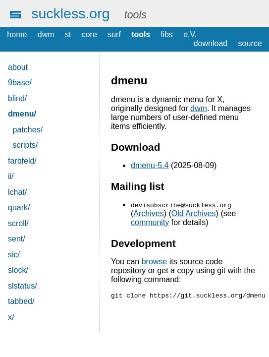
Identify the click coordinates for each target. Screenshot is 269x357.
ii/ (11, 176)
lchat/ (17, 192)
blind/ (17, 98)
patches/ (28, 129)
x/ (11, 317)
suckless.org (70, 13)
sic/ (14, 254)
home (17, 34)
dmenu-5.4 (150, 165)
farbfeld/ (22, 161)
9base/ (20, 82)
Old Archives (193, 213)
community (150, 222)
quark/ (19, 207)
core (89, 34)
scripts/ (25, 145)
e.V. (190, 34)
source (250, 43)
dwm (46, 34)
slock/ (18, 270)
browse (154, 261)
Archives (148, 213)
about (18, 67)
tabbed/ (21, 301)
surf (114, 34)
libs (167, 34)
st (68, 34)
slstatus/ (22, 286)
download (211, 43)
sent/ (16, 239)
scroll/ (18, 223)
